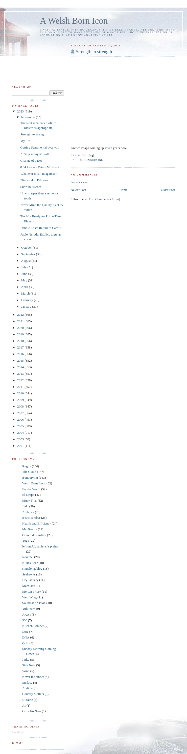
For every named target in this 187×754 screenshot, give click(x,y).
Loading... (19, 732)
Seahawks (28, 574)
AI (24, 705)
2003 (21, 439)
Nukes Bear (30, 563)
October (27, 247)
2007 (21, 413)
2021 (21, 321)
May (24, 280)
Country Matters (33, 694)
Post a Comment (79, 182)
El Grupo (28, 495)
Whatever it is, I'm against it (38, 174)
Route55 (27, 557)
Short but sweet (30, 187)
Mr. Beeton (29, 529)
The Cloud (29, 472)
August (26, 261)
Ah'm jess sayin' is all (34, 154)
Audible (27, 688)
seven (109, 148)
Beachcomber (31, 517)
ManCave (28, 586)
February (27, 300)
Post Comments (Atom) (104, 199)
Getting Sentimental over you (39, 147)
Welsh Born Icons (34, 483)
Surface (27, 682)
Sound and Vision (33, 603)
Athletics (28, 512)
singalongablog (32, 568)
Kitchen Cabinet (33, 626)
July (24, 267)
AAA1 (26, 614)
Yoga (25, 540)
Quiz (25, 643)
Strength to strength (94, 51)
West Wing (29, 597)
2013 (21, 373)
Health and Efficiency (36, 523)
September (28, 254)
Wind (25, 671)
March (26, 293)
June (24, 274)
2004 (21, 432)
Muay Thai (29, 500)
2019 (21, 334)
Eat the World (31, 489)
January (26, 306)
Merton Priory (31, 591)
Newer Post (78, 190)
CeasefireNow (31, 711)
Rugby (26, 466)
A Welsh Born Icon (74, 21)
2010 (21, 393)
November (28, 117)
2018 (21, 341)
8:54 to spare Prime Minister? (39, 167)
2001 (21, 446)
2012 (21, 380)
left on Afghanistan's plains (40, 546)
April (25, 287)
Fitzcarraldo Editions (34, 180)
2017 (21, 347)
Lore (25, 631)
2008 (21, 406)
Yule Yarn (28, 609)
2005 (21, 426)
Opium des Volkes (34, 535)
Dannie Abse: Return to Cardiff (40, 228)
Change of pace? (31, 160)
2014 (21, 367)
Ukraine (27, 700)
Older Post (168, 190)
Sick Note (28, 665)
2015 (21, 360)
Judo (25, 506)
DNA (25, 637)
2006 (21, 419)
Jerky (25, 659)
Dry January (30, 580)
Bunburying (93, 160)
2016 (21, 354)
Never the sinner (33, 677)
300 (24, 620)
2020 (21, 328)
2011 (21, 387)
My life (25, 141)
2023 (21, 111)
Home (124, 190)
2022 (21, 314)
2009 (21, 400)
